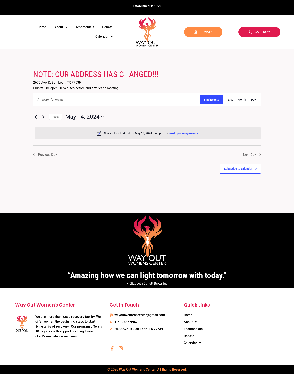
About (60, 27)
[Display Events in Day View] (253, 99)
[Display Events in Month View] (242, 99)
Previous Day (45, 155)
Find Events (211, 99)
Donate (107, 27)
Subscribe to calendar (238, 168)
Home (41, 27)
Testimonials (84, 27)
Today (55, 116)
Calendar (104, 36)
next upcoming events (183, 133)
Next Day (252, 155)
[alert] (148, 133)
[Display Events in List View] (230, 99)
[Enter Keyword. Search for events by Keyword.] (116, 99)
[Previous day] (35, 116)
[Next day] (43, 116)
